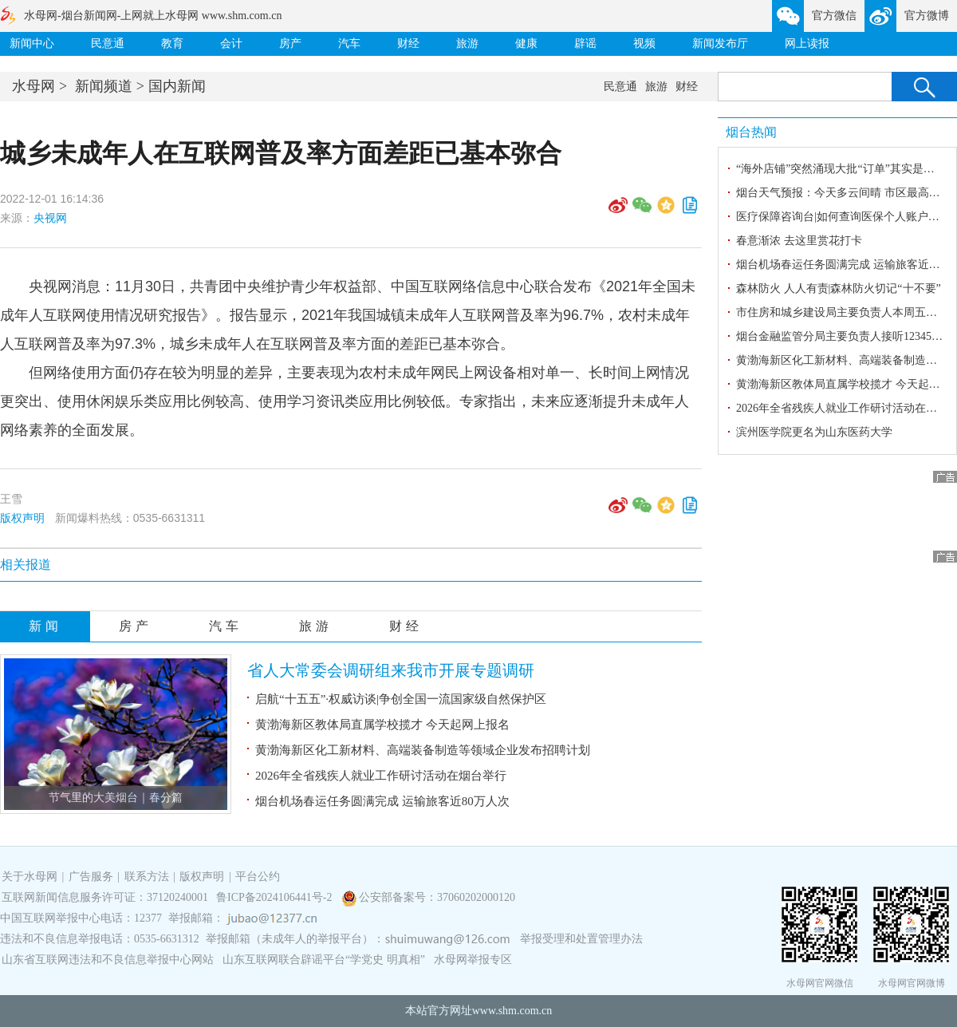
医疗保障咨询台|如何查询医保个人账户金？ (843, 217)
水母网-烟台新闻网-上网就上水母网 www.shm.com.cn (153, 16)
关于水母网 (31, 877)
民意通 (107, 43)
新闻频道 (103, 86)
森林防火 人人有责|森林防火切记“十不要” (838, 288)
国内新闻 (177, 86)
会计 (231, 43)
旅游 (467, 43)
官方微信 (834, 16)
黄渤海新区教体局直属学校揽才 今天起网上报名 (382, 724)
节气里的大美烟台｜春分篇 (116, 798)
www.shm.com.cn (512, 1011)
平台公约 (257, 877)
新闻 (45, 626)
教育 (172, 43)
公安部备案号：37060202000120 (437, 897)
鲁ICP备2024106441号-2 (275, 897)
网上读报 (807, 43)
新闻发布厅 (720, 43)
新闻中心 (32, 43)
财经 (408, 43)
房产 (290, 43)
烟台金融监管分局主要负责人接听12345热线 (845, 336)
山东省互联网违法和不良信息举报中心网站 (108, 960)
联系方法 (146, 877)
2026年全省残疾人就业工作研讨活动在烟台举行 (380, 775)
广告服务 (91, 877)
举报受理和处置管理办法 (581, 939)
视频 (644, 43)
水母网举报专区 (473, 960)
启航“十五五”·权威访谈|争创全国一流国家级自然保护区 (400, 699)
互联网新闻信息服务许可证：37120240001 (105, 897)
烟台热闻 (751, 132)
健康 (526, 43)
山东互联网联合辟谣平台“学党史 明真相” (324, 960)
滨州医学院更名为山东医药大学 (814, 432)
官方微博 (926, 16)
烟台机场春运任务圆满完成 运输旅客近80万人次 (382, 801)
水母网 (33, 86)
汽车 (349, 43)
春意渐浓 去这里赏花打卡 (799, 241)
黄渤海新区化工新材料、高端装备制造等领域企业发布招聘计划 (422, 750)
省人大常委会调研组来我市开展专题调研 (390, 670)
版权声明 (22, 518)
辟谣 (585, 43)
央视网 (50, 217)
